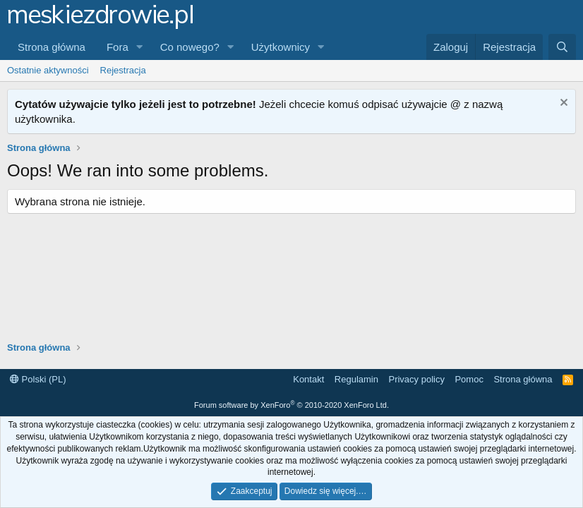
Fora (117, 47)
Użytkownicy (280, 47)
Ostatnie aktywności (48, 70)
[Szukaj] (562, 47)
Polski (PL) (38, 379)
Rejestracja (123, 70)
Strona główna (51, 47)
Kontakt (308, 379)
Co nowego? (190, 47)
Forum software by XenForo (291, 405)
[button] (140, 47)
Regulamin (356, 379)
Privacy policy (416, 379)
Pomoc (469, 379)
